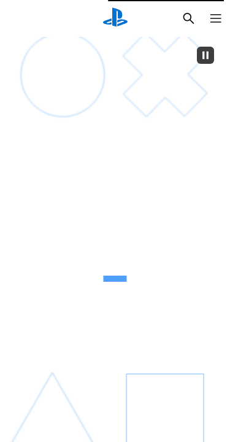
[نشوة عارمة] (165, 159)
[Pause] (205, 55)
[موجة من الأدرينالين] (165, 328)
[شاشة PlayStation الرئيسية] (115, 18)
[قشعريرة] (63, 160)
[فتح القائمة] (215, 18)
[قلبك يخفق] (62, 328)
